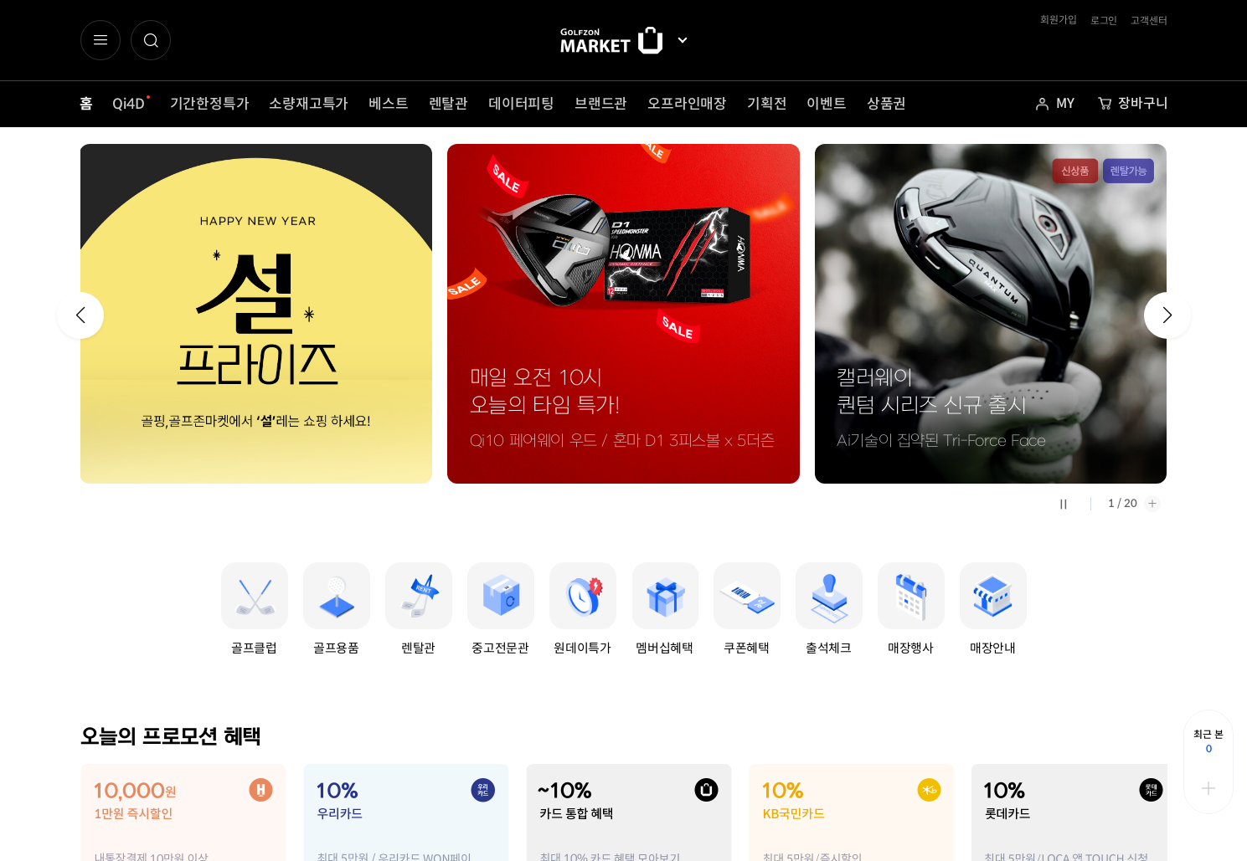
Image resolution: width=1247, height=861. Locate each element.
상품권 (886, 104)
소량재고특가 (308, 104)
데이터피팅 (521, 104)
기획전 (766, 104)
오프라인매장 (687, 104)
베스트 (388, 104)
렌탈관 (448, 104)
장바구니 (1143, 103)
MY (1065, 103)
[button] (151, 40)
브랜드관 (601, 104)
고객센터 (1149, 20)
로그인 (1103, 20)
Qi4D (128, 104)
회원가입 (1058, 19)
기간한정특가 (210, 104)
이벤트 (826, 104)
